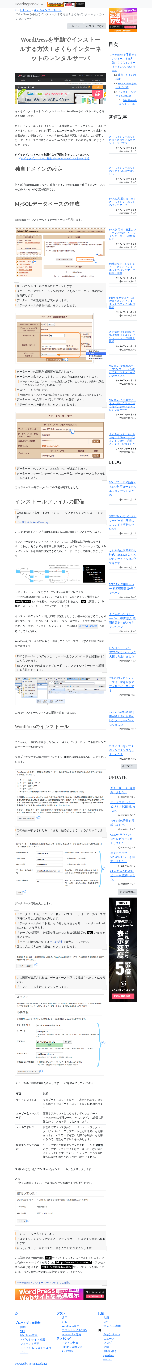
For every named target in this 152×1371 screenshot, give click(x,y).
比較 (101, 1313)
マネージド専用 (30, 1343)
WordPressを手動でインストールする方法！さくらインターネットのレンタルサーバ (124, 62)
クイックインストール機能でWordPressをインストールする (54, 158)
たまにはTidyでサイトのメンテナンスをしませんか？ (123, 750)
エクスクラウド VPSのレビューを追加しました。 (122, 857)
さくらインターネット (47, 10)
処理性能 (67, 1351)
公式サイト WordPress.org (32, 522)
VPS (22, 1331)
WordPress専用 (29, 1335)
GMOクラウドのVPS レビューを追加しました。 (121, 838)
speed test (108, 1355)
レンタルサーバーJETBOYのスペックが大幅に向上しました (122, 652)
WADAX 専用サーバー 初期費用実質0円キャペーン (122, 588)
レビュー (25, 10)
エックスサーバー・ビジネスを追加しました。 (122, 806)
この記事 (56, 941)
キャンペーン (111, 1334)
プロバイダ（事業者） (29, 1322)
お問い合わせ (111, 1351)
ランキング (63, 1338)
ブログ (107, 1342)
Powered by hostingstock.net (31, 1363)
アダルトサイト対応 (32, 1339)
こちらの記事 (88, 626)
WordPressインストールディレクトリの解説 (43, 1282)
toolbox (107, 1359)
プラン (61, 1313)
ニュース (109, 1338)
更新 (106, 1346)
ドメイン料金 (70, 1342)
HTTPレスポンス (72, 1346)
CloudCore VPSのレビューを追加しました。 (122, 875)
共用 (23, 1327)
